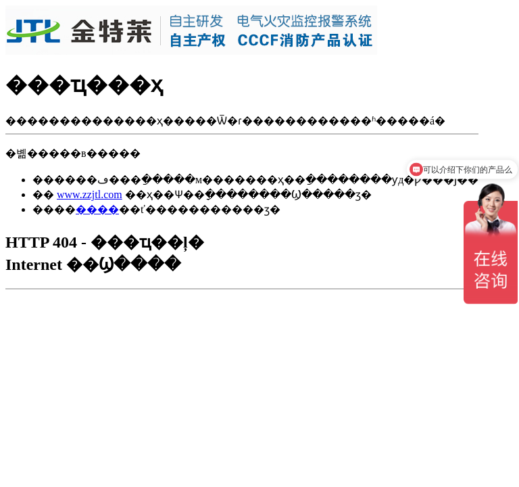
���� (97, 209)
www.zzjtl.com (89, 194)
